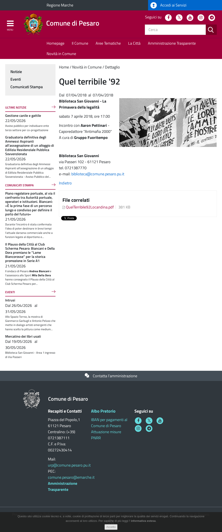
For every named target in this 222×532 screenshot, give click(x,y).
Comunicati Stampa (26, 87)
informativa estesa (143, 520)
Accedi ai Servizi (168, 5)
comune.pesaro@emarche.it (71, 477)
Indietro (65, 183)
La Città (134, 43)
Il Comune (80, 43)
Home (64, 67)
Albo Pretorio (103, 411)
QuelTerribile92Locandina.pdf (90, 207)
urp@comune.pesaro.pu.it (69, 465)
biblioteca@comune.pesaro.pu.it (97, 174)
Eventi (15, 79)
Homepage (55, 43)
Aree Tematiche (108, 43)
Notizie (16, 72)
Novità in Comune (61, 54)
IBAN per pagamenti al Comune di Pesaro (109, 423)
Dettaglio (112, 67)
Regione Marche (60, 5)
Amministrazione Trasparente (172, 43)
